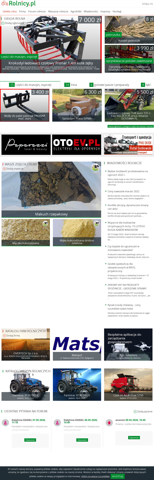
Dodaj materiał (13, 169)
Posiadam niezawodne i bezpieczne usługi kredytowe (29, 428)
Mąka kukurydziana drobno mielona (77, 242)
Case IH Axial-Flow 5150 (128, 395)
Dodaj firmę (11, 336)
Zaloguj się (147, 3)
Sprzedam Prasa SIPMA (76, 118)
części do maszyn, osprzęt (19, 57)
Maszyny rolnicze (58, 11)
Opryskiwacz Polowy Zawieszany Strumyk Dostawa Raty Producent (129, 68)
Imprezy (105, 11)
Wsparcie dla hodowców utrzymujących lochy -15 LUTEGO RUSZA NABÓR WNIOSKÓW (126, 226)
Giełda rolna (10, 11)
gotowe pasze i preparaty (109, 85)
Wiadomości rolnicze (124, 163)
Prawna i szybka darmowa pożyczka (133, 424)
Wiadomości (91, 11)
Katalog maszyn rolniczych (28, 371)
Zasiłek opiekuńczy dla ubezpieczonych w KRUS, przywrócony (122, 267)
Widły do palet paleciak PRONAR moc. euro (24, 117)
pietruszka (113, 35)
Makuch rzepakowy (51, 214)
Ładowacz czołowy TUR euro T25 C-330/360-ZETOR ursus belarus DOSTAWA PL (129, 115)
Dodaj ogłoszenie (12, 23)
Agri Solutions (128, 355)
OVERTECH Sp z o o (26, 353)
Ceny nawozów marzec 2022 (123, 191)
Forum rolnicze (37, 11)
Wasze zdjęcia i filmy (21, 164)
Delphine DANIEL (29, 421)
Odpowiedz (30, 440)
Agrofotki (76, 11)
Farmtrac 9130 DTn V (77, 395)
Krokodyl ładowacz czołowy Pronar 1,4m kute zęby (51, 63)
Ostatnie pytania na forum (25, 411)
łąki (146, 85)
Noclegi (117, 11)
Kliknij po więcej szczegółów (95, 476)
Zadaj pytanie (143, 412)
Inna (70, 85)
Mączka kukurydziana (25, 243)
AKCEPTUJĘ (117, 476)
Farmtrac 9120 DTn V (26, 395)
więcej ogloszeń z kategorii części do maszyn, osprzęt (130, 126)
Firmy (22, 11)
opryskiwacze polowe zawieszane (129, 61)
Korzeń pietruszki (129, 40)
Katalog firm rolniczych (26, 331)
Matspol (77, 355)
